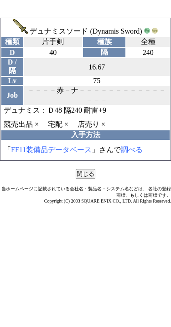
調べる (132, 150)
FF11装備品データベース (51, 150)
